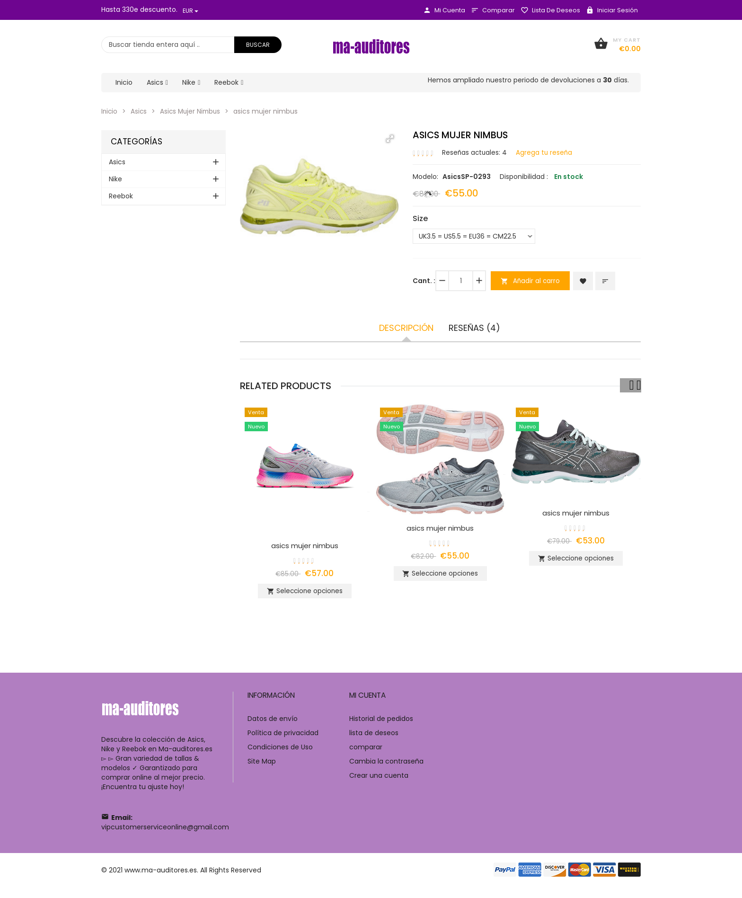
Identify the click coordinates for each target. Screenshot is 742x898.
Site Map (261, 765)
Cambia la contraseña (386, 765)
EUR (190, 11)
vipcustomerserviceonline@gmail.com (165, 831)
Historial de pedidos (381, 723)
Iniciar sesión (612, 10)
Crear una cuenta (378, 779)
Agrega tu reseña (545, 152)
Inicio (109, 111)
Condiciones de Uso (280, 751)
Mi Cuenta (444, 10)
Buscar (258, 45)
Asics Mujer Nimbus (192, 111)
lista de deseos (550, 10)
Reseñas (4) (474, 328)
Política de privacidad (282, 737)
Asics (140, 111)
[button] (390, 138)
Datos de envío (272, 723)
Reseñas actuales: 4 (475, 152)
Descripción (406, 328)
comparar (493, 10)
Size (420, 218)
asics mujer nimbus (304, 545)
